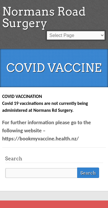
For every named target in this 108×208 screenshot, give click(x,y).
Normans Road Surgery (44, 17)
